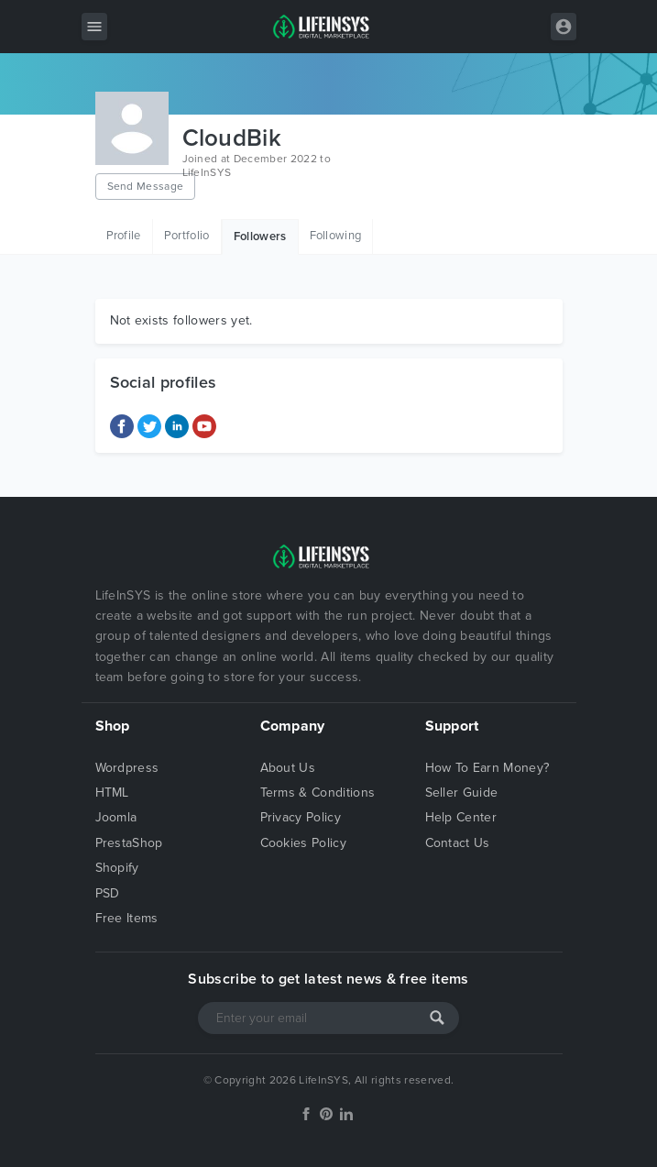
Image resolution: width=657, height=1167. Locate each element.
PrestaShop (129, 843)
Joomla (116, 817)
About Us (288, 768)
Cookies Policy (303, 843)
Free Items (127, 918)
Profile (123, 235)
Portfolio (187, 235)
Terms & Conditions (318, 792)
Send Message (145, 186)
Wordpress (127, 768)
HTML (112, 792)
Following (336, 235)
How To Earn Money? (487, 768)
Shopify (117, 867)
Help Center (461, 817)
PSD (107, 893)
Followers (260, 236)
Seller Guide (461, 792)
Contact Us (457, 843)
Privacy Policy (300, 817)
